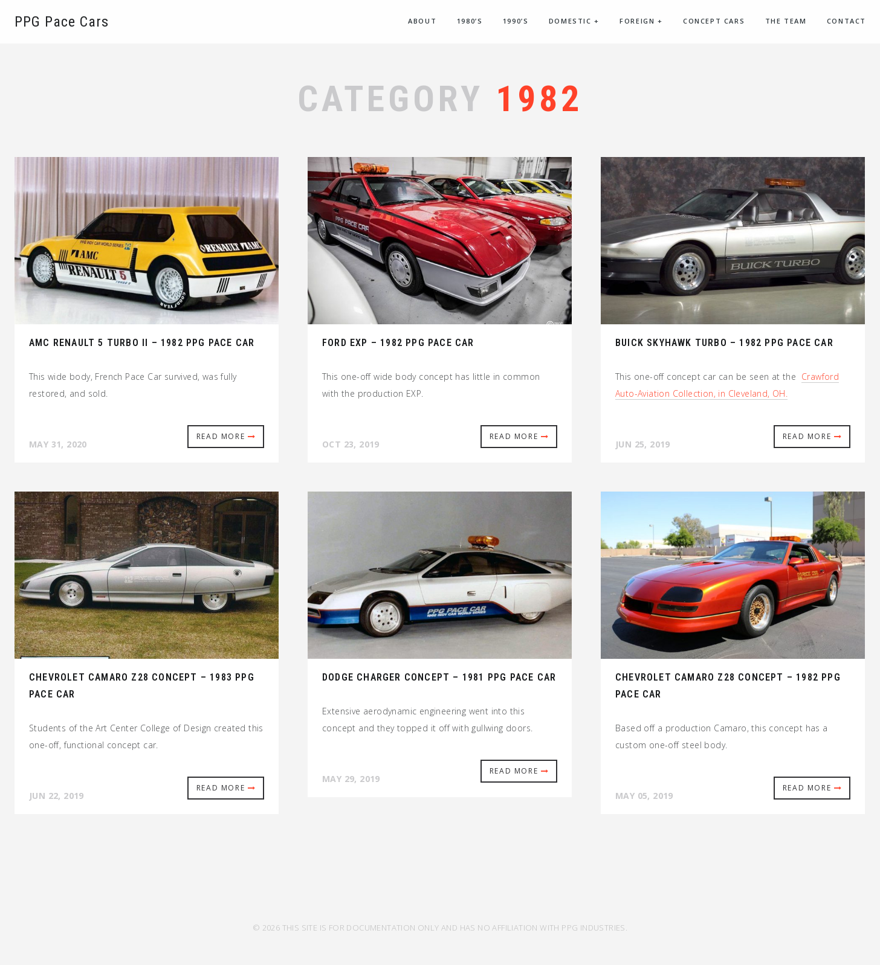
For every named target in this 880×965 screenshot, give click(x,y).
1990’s (516, 20)
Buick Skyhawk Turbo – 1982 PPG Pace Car (724, 342)
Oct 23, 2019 (351, 444)
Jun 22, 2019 (56, 795)
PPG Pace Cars (62, 21)
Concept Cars (714, 20)
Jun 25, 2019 (642, 444)
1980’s (470, 20)
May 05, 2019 (644, 795)
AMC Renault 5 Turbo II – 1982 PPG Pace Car (141, 342)
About (422, 20)
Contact (846, 20)
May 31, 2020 (58, 444)
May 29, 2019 (351, 778)
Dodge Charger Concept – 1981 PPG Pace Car (439, 677)
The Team (786, 20)
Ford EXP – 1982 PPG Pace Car (398, 342)
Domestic (574, 20)
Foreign (641, 20)
